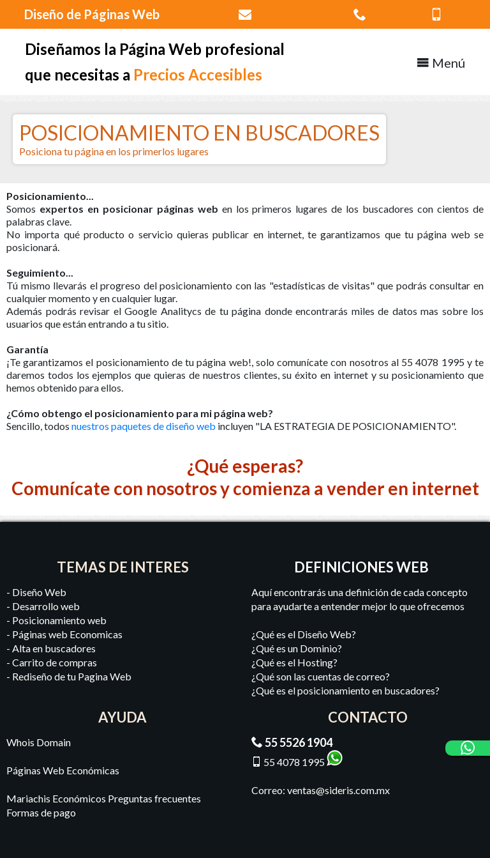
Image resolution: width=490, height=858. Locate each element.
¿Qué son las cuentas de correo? (320, 676)
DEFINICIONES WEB (361, 567)
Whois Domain (38, 742)
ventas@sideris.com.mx (338, 790)
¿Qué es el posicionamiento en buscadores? (345, 690)
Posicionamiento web (59, 620)
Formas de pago (41, 812)
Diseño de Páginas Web (92, 14)
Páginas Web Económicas (62, 770)
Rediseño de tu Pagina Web (71, 676)
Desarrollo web (46, 606)
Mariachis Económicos (56, 798)
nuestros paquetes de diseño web (143, 426)
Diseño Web (39, 592)
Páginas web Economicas (67, 634)
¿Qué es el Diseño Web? (303, 634)
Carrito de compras (54, 662)
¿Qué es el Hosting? (294, 662)
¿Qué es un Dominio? (296, 648)
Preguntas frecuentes (154, 798)
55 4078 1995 (294, 762)
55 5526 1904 (298, 742)
